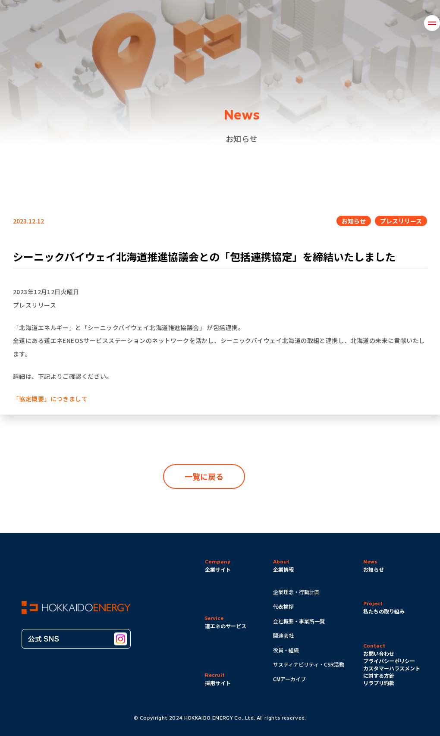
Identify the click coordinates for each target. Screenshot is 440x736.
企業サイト (218, 569)
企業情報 (135, 23)
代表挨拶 (283, 606)
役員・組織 (286, 650)
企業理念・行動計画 (296, 591)
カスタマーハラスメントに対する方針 (391, 671)
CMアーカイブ (289, 679)
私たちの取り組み (384, 611)
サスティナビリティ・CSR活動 (308, 664)
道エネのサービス (286, 23)
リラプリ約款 (378, 682)
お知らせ (227, 23)
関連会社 (283, 635)
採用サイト (218, 682)
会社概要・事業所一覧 (299, 621)
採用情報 (404, 23)
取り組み (181, 23)
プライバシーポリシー (389, 660)
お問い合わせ (352, 23)
